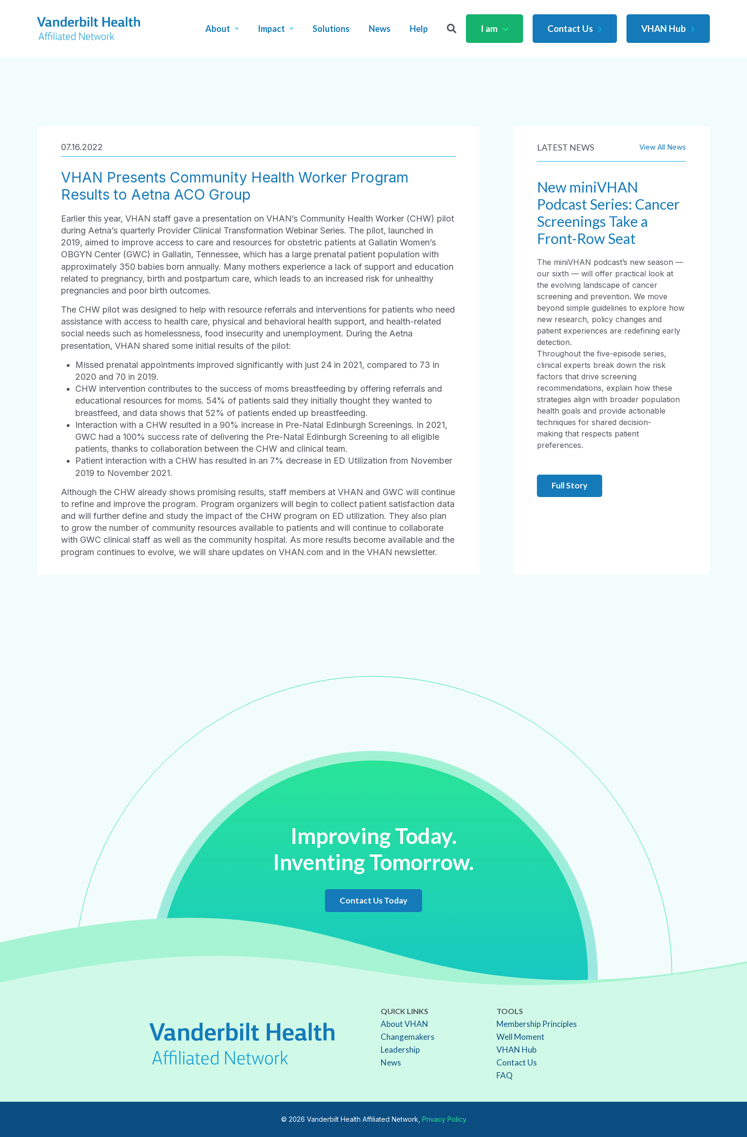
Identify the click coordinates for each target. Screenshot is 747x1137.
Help (419, 28)
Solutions (331, 28)
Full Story (569, 485)
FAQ (504, 1075)
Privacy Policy (444, 1119)
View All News (662, 147)
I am (494, 28)
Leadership (400, 1050)
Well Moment (520, 1037)
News (380, 28)
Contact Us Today (373, 900)
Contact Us (574, 28)
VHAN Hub (668, 28)
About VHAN (404, 1024)
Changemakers (407, 1037)
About (222, 28)
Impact (275, 28)
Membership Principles (536, 1024)
